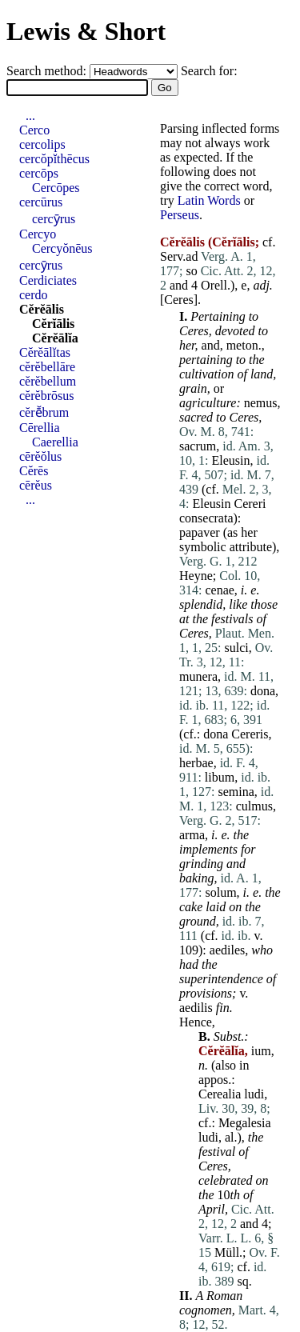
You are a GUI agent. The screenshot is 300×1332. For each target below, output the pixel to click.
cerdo (33, 295)
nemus (261, 403)
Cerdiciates (48, 280)
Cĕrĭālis (53, 323)
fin (223, 1007)
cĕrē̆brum (44, 412)
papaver (199, 532)
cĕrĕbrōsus (46, 395)
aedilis (196, 1007)
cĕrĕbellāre (47, 367)
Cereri (250, 503)
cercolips (42, 144)
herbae (196, 763)
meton (242, 345)
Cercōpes (56, 187)
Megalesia (244, 1123)
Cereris (249, 734)
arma (192, 835)
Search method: (48, 71)
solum (220, 892)
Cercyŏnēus (62, 248)
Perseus (179, 215)
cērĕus (35, 485)
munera (198, 676)
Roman (224, 1295)
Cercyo (37, 234)
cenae (219, 590)
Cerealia (219, 1094)
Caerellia (55, 442)
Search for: (209, 71)
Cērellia (39, 427)
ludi (254, 1094)
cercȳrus (53, 219)
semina (236, 791)
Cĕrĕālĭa (55, 338)
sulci (236, 647)
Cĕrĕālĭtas (44, 352)
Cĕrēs (33, 471)
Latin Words (209, 200)
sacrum (197, 446)
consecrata (206, 518)
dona (262, 691)
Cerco (34, 130)
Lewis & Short (86, 31)
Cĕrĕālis (41, 309)
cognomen (205, 1310)
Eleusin (230, 460)
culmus (254, 806)
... (30, 115)
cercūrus (40, 202)
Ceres (178, 299)
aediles (227, 950)
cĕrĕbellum (47, 381)
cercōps (38, 173)
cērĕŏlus (40, 456)
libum (219, 777)
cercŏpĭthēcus (54, 159)
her (187, 345)
